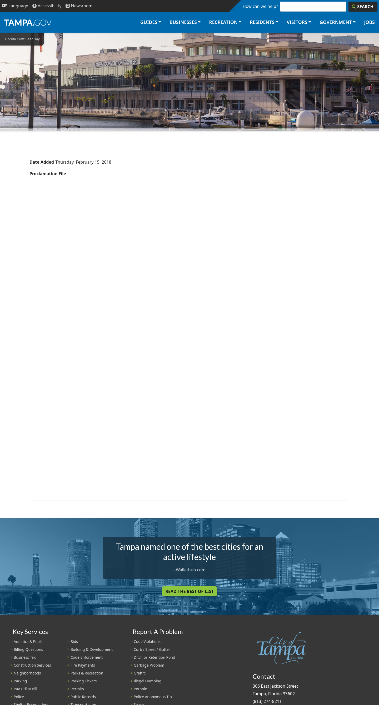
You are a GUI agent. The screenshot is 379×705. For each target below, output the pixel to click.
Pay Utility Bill (25, 688)
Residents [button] (262, 22)
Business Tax (25, 657)
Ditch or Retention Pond (154, 657)
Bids (74, 641)
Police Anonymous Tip (153, 696)
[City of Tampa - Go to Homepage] (28, 22)
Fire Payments (83, 665)
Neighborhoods (27, 673)
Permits (77, 688)
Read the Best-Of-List (190, 591)
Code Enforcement (87, 657)
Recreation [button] (223, 22)
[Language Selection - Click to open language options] (15, 6)
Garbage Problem (149, 665)
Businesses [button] (183, 22)
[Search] (362, 7)
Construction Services (32, 665)
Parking (20, 680)
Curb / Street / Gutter (152, 649)
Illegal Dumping (147, 680)
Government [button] (336, 22)
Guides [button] (148, 22)
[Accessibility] (46, 6)
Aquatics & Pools (28, 641)
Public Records (83, 696)
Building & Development (92, 649)
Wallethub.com (191, 570)
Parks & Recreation (87, 673)
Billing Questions (28, 649)
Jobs (369, 22)
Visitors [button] (297, 22)
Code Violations (147, 641)
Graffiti (140, 673)
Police (19, 696)
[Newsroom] (78, 6)
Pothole (140, 688)
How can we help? (260, 6)
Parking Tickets (84, 680)
